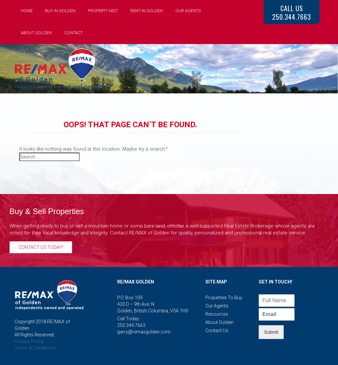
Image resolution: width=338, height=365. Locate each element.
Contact (73, 32)
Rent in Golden (146, 10)
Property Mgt (103, 10)
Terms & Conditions (35, 348)
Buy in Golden (60, 10)
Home (27, 10)
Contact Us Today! (40, 247)
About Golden (36, 32)
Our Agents (188, 10)
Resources (216, 314)
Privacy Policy (29, 341)
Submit (271, 332)
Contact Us (216, 330)
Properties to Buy (223, 297)
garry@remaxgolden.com (143, 331)
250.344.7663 (131, 325)
